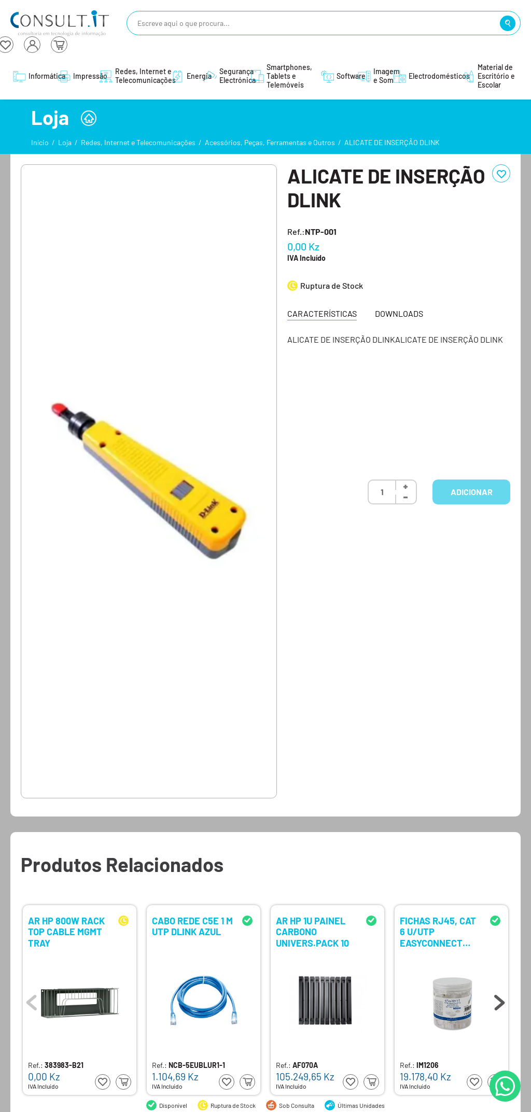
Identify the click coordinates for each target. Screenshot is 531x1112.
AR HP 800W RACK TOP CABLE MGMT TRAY (66, 931)
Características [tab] (322, 313)
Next (499, 1000)
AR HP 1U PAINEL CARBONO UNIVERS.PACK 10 (312, 931)
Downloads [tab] (399, 313)
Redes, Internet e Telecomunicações (138, 142)
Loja (65, 142)
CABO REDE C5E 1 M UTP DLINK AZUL (192, 927)
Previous (31, 1000)
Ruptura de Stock (331, 285)
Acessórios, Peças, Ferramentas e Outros (270, 142)
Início (40, 142)
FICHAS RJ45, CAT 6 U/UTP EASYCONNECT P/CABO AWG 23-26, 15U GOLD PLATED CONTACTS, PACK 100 (438, 931)
